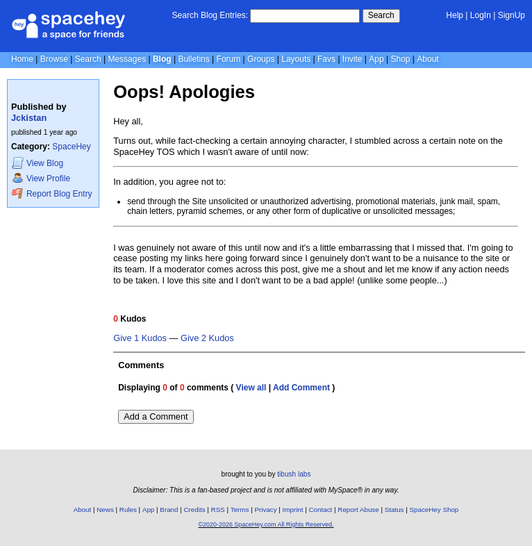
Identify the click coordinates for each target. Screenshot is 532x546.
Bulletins (193, 59)
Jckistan (29, 118)
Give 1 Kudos (140, 338)
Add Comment (301, 387)
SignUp (511, 15)
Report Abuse (358, 509)
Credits (195, 509)
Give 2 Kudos (207, 338)
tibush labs (293, 474)
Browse (54, 59)
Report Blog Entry (52, 193)
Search (381, 15)
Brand (169, 509)
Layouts (295, 59)
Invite (352, 59)
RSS (218, 509)
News (105, 509)
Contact (321, 509)
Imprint (293, 509)
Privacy (265, 509)
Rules (128, 509)
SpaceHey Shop (434, 509)
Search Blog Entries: (210, 15)
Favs (326, 59)
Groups (260, 59)
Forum (229, 59)
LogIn (480, 15)
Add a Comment (156, 416)
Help (454, 15)
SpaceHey (71, 146)
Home (22, 59)
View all (251, 387)
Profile (41, 178)
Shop (400, 59)
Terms (240, 509)
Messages (127, 59)
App (376, 59)
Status (394, 509)
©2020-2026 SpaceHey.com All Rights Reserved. (265, 524)
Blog (162, 59)
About (427, 59)
